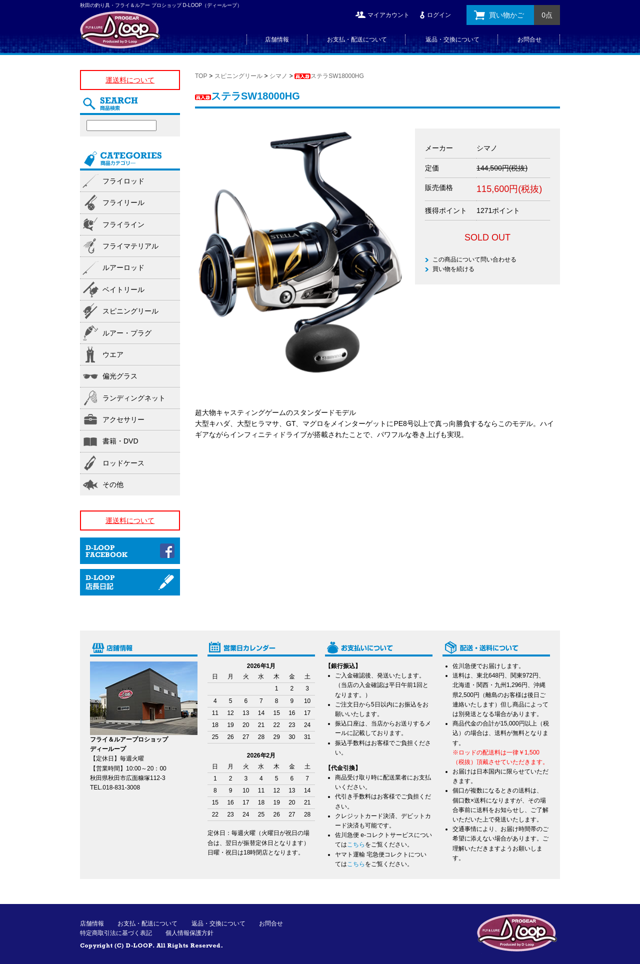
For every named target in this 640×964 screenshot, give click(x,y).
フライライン (123, 224)
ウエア (113, 354)
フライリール (123, 202)
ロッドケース (123, 463)
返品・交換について (453, 39)
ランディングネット (134, 398)
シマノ (279, 76)
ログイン (439, 15)
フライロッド (123, 181)
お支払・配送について (357, 39)
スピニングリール (238, 76)
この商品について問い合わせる (474, 259)
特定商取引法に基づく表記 (116, 933)
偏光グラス (120, 376)
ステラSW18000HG (329, 76)
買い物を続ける (453, 269)
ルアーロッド (123, 268)
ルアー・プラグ (127, 333)
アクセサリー (123, 420)
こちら (356, 844)
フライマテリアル (130, 246)
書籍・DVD (120, 441)
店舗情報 (277, 39)
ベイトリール (123, 290)
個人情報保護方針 (190, 933)
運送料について (130, 80)
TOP (201, 76)
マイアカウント (389, 15)
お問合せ (530, 39)
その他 (113, 484)
